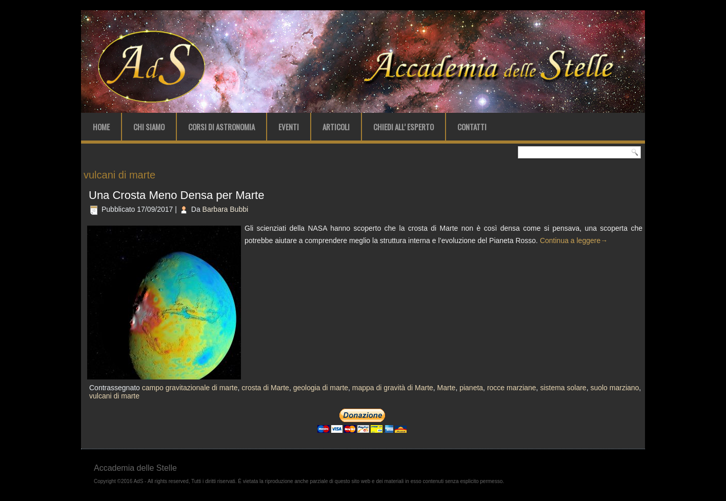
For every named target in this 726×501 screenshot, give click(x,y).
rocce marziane (511, 388)
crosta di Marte (265, 388)
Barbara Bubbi (226, 209)
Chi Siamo (149, 126)
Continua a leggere (574, 240)
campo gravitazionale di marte (190, 388)
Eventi (288, 126)
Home (101, 126)
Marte (446, 388)
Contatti (472, 126)
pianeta (471, 388)
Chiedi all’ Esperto (403, 126)
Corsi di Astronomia (221, 126)
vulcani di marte (114, 396)
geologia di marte (320, 388)
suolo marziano (614, 388)
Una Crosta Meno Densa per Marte (176, 195)
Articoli (336, 126)
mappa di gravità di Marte (392, 388)
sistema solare (563, 388)
